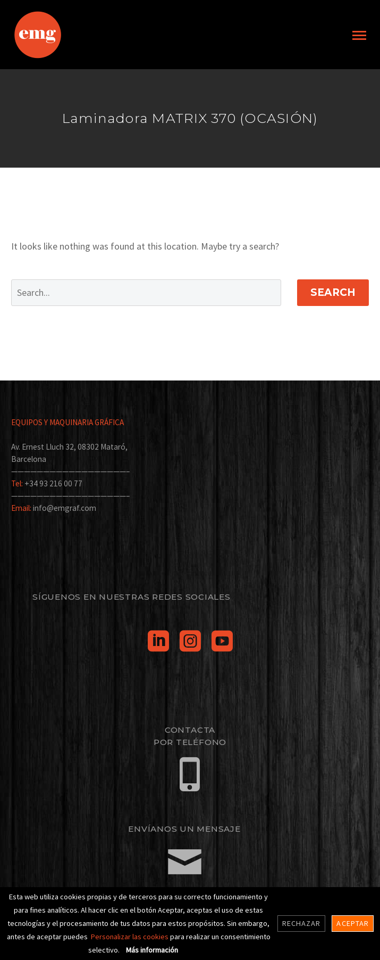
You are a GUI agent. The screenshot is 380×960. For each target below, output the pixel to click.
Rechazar (301, 923)
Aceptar (352, 923)
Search (333, 292)
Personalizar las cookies (130, 936)
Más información (152, 950)
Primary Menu (359, 35)
